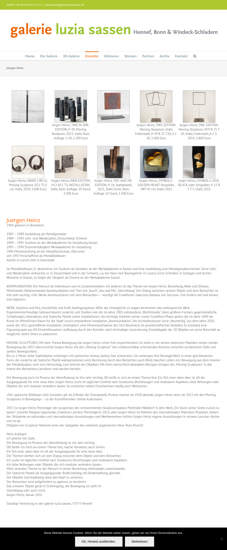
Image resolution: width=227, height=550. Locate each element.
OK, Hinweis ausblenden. (99, 541)
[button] (194, 55)
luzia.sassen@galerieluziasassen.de (64, 4)
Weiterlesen (140, 541)
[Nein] (221, 539)
